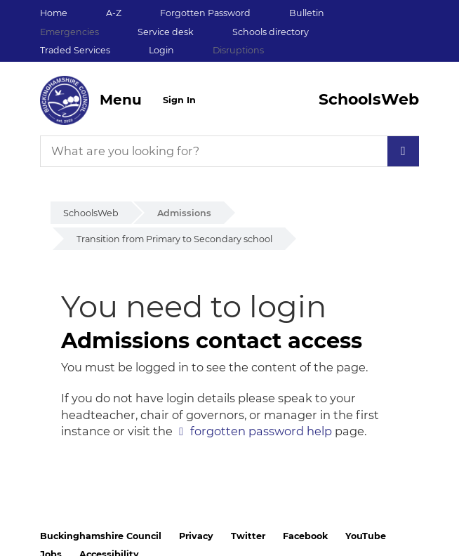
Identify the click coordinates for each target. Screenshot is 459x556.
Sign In (179, 100)
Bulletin (306, 13)
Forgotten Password (205, 13)
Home (53, 13)
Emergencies (69, 32)
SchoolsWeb (91, 213)
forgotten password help (261, 431)
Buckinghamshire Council (100, 536)
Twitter (248, 536)
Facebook (305, 536)
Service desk (166, 32)
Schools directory (270, 32)
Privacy (196, 536)
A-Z (113, 13)
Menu (121, 99)
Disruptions (238, 50)
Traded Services (75, 50)
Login (161, 50)
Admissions (184, 213)
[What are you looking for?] (229, 151)
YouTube (365, 536)
